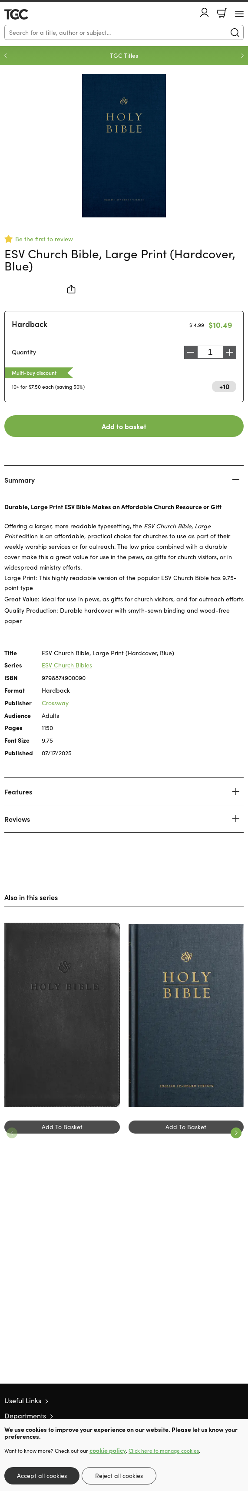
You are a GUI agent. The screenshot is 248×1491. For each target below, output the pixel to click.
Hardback (29, 323)
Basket (222, 13)
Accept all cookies (42, 1475)
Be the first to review (44, 239)
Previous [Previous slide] (5, 55)
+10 (224, 386)
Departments (25, 1415)
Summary (19, 479)
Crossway (55, 703)
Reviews (17, 819)
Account (204, 12)
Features (18, 791)
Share (71, 289)
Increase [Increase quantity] (229, 352)
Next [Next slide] (242, 55)
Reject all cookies (119, 1475)
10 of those (29, 14)
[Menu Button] (239, 14)
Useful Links (22, 1400)
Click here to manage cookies (164, 1451)
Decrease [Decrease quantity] (190, 352)
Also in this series (31, 897)
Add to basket (124, 426)
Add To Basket (62, 1127)
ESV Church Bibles (67, 665)
